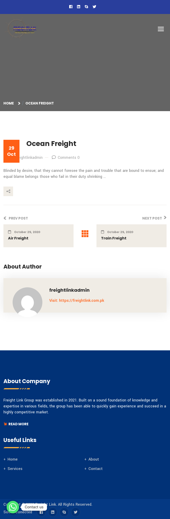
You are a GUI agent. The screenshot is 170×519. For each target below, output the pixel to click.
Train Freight (113, 238)
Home (9, 103)
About (93, 459)
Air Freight (18, 238)
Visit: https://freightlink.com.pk (76, 300)
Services (15, 468)
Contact (95, 468)
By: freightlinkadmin (23, 157)
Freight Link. (46, 504)
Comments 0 (66, 157)
